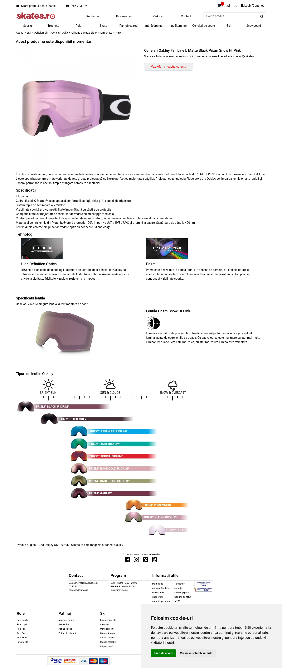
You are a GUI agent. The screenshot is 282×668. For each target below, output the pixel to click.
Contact (186, 16)
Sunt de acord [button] (163, 653)
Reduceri (158, 16)
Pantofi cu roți (129, 25)
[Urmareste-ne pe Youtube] (154, 560)
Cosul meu (227, 5)
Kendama (92, 16)
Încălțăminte (178, 25)
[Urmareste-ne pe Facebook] (127, 560)
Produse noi (124, 16)
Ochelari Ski (41, 32)
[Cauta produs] (262, 16)
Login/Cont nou (254, 5)
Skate (103, 25)
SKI (29, 32)
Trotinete (53, 25)
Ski (229, 25)
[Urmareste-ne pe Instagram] (136, 560)
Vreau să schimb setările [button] (196, 653)
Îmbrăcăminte (153, 25)
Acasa (19, 32)
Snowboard (253, 25)
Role (78, 25)
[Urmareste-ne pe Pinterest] (145, 560)
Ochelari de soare (203, 25)
